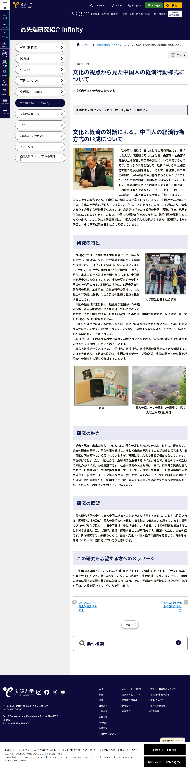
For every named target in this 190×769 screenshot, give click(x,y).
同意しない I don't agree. (164, 762)
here (118, 757)
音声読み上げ (98, 5)
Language (134, 5)
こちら (45, 753)
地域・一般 (151, 14)
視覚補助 (117, 5)
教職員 (162, 14)
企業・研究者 (136, 14)
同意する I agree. (165, 750)
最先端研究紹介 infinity (109, 44)
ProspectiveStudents (82, 13)
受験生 (96, 14)
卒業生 (123, 14)
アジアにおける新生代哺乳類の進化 (87, 606)
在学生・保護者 (110, 14)
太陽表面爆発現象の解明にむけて (172, 606)
